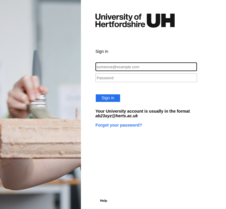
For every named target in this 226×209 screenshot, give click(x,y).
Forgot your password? (118, 125)
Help (103, 200)
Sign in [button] (108, 98)
